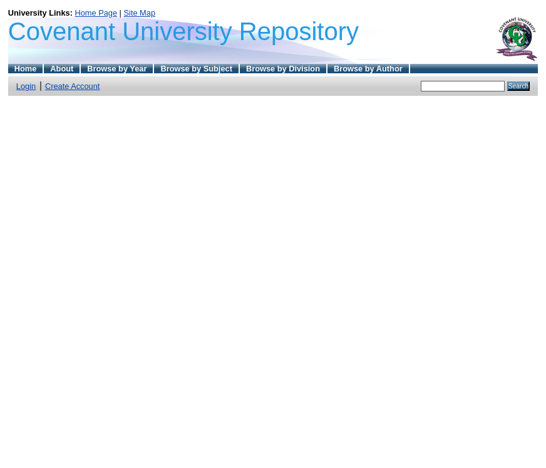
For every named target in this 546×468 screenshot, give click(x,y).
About (61, 68)
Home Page (96, 13)
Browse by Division (283, 68)
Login (26, 86)
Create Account (72, 86)
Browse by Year (117, 68)
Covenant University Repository (183, 31)
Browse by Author (368, 68)
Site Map (140, 13)
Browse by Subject (196, 68)
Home (25, 68)
